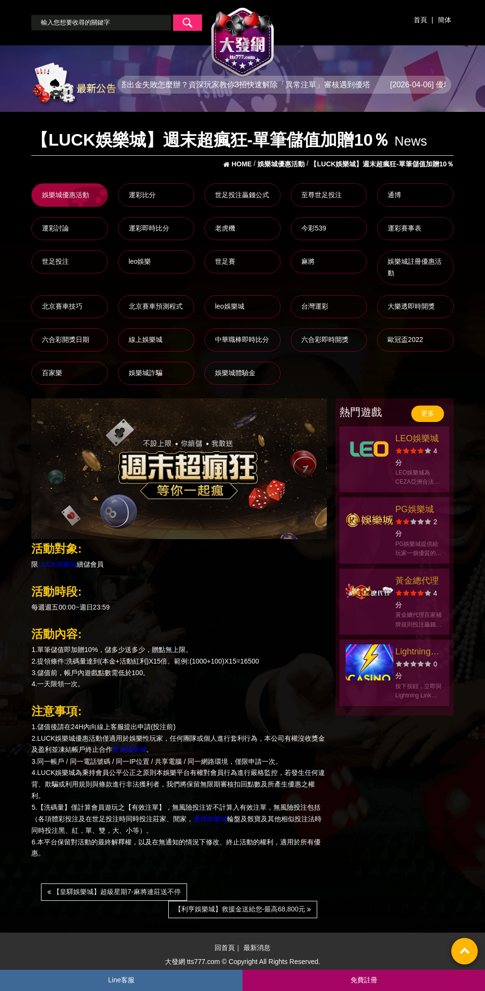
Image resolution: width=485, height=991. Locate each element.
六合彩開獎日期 (65, 339)
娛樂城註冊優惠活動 (415, 267)
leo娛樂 (140, 261)
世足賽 (225, 261)
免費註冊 (363, 980)
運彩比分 (142, 195)
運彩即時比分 (149, 228)
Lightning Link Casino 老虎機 (418, 653)
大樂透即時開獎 (411, 306)
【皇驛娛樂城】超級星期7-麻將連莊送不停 (113, 892)
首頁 (420, 20)
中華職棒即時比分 (242, 339)
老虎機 (225, 228)
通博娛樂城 (129, 750)
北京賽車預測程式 (156, 306)
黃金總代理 (417, 580)
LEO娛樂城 (417, 438)
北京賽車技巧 (62, 306)
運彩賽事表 (404, 228)
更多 (427, 413)
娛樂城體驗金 (235, 373)
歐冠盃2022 (405, 339)
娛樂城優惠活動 (65, 195)
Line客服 (121, 980)
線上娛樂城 (145, 339)
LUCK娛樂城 (57, 564)
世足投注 (55, 261)
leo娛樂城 (229, 306)
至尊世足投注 (321, 195)
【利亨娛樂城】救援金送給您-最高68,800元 (243, 909)
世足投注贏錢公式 (242, 195)
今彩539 (313, 228)
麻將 (308, 261)
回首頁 (225, 947)
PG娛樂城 (414, 509)
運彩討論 (55, 228)
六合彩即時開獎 (325, 339)
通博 (394, 195)
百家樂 (52, 373)
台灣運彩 (314, 306)
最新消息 (256, 947)
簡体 (444, 20)
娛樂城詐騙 (145, 373)
